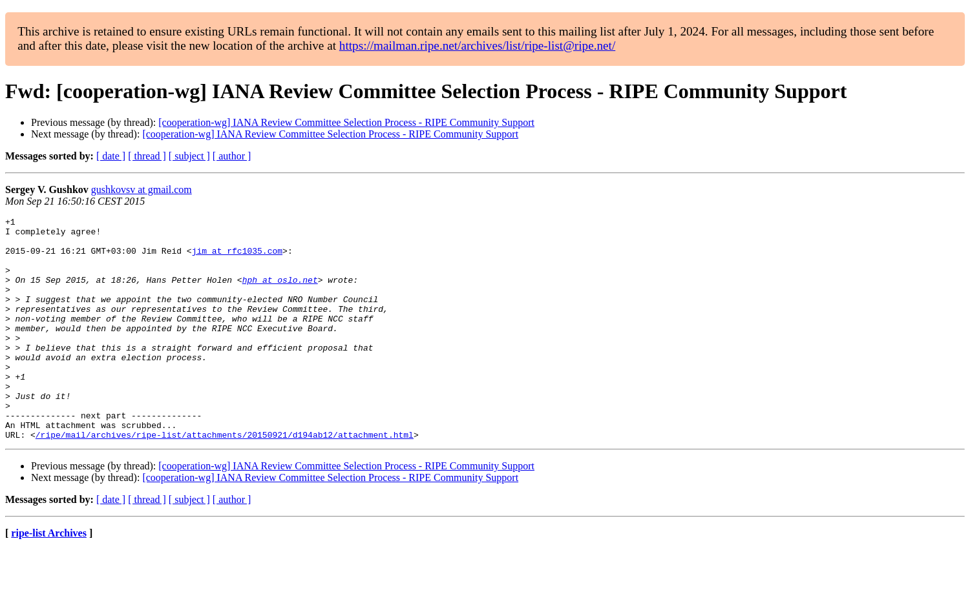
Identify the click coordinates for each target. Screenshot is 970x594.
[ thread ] (147, 155)
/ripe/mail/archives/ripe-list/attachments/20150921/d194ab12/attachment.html (225, 479)
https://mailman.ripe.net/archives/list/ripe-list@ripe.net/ (477, 45)
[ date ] (110, 155)
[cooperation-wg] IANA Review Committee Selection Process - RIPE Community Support (346, 122)
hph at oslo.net (280, 293)
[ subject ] (189, 155)
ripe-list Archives (49, 577)
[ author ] (232, 155)
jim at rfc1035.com (237, 258)
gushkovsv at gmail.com (141, 189)
